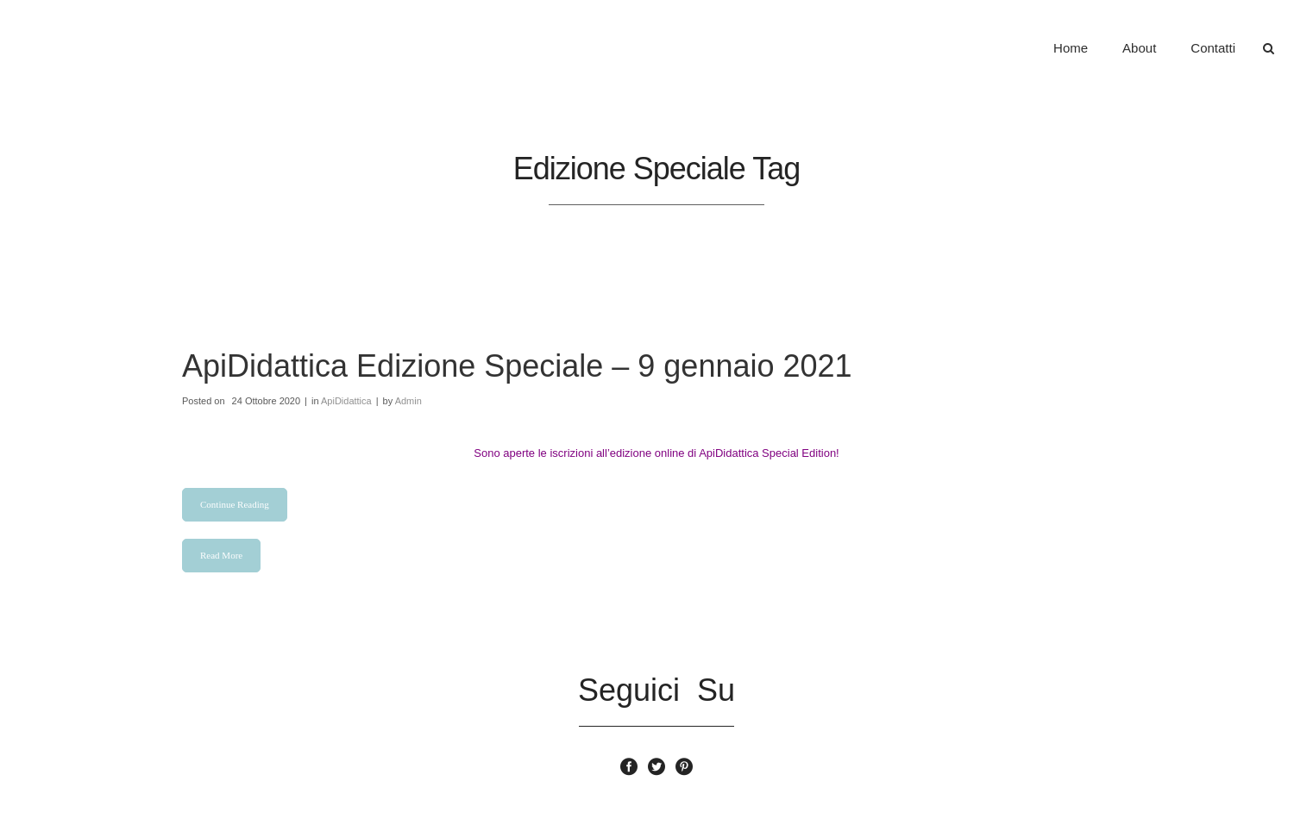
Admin (408, 401)
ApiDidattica (346, 401)
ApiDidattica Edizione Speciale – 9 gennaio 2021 (517, 366)
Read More (221, 555)
